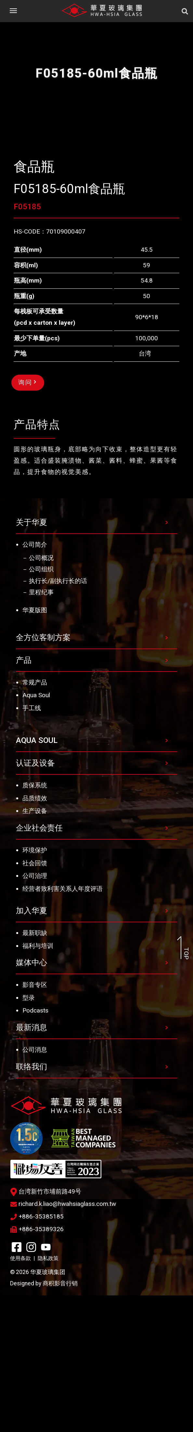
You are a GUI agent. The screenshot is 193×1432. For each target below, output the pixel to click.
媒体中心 (31, 1099)
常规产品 (34, 819)
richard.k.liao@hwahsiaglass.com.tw (63, 1340)
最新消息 (31, 1164)
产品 (24, 796)
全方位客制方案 (43, 774)
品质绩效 (34, 935)
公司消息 (34, 1186)
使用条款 (20, 1395)
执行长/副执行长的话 (58, 717)
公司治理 (34, 1012)
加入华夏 (31, 1047)
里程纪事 (41, 729)
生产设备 (34, 947)
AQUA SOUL (37, 876)
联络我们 (31, 1203)
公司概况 (41, 694)
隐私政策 (48, 1395)
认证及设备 (35, 899)
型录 (28, 1134)
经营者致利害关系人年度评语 (62, 1025)
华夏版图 (34, 746)
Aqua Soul (36, 831)
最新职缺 (34, 1069)
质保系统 (34, 922)
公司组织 (41, 706)
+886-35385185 (37, 1353)
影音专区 (34, 1121)
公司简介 (34, 681)
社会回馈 (34, 999)
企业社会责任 (39, 964)
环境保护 (34, 986)
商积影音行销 (60, 1420)
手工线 (31, 844)
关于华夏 (31, 658)
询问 (27, 519)
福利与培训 (37, 1082)
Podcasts (35, 1147)
